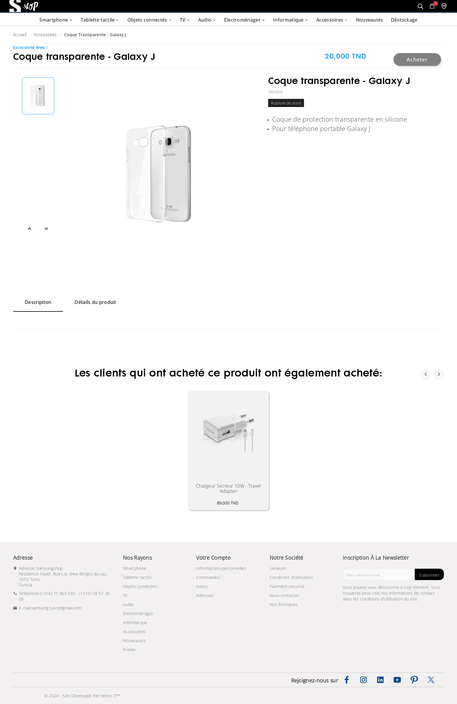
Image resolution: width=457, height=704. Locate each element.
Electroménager (138, 613)
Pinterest (414, 679)
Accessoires (134, 631)
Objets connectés (140, 586)
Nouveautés (134, 640)
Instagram (363, 679)
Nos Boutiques (284, 604)
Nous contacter (284, 595)
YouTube (397, 679)
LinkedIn (380, 679)
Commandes (208, 577)
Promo (129, 649)
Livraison (278, 568)
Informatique (135, 622)
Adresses (205, 595)
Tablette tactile (137, 577)
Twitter (431, 679)
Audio (128, 604)
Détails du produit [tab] (95, 302)
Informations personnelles (221, 568)
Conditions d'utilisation (291, 577)
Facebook (346, 679)
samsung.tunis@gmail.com (56, 608)
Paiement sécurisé (287, 586)
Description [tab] (38, 302)
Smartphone (134, 568)
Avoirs (202, 586)
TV (125, 595)
